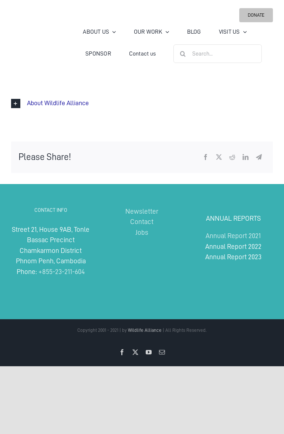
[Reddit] (232, 157)
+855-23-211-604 (61, 271)
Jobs (141, 232)
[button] (142, 103)
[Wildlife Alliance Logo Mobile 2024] (33, 31)
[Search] (182, 53)
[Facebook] (205, 157)
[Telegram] (259, 157)
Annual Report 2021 (233, 235)
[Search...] (217, 53)
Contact (141, 221)
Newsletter (141, 211)
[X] (219, 157)
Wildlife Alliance (145, 330)
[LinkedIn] (245, 157)
